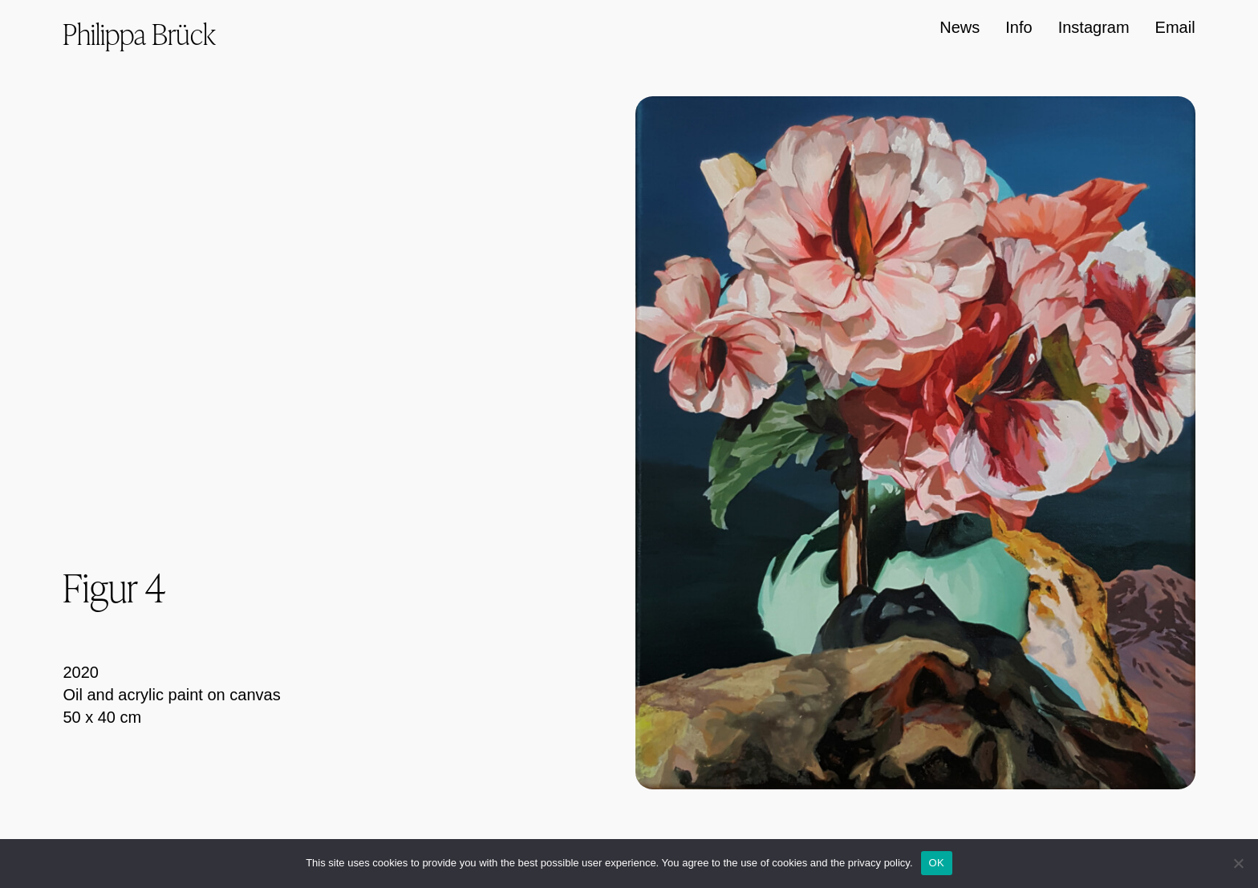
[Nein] (1238, 863)
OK (936, 863)
